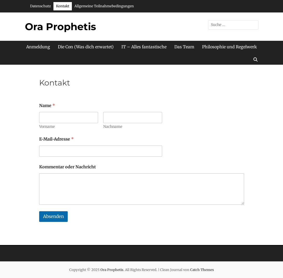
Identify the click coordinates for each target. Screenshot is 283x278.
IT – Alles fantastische (144, 46)
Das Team (184, 46)
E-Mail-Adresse (56, 139)
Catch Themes (202, 270)
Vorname (47, 126)
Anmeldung (38, 46)
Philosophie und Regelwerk (229, 46)
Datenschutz (40, 6)
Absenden (53, 216)
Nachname (112, 126)
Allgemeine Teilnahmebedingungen (104, 6)
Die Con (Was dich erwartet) (86, 46)
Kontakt (62, 6)
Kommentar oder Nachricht (67, 166)
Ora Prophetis (60, 27)
